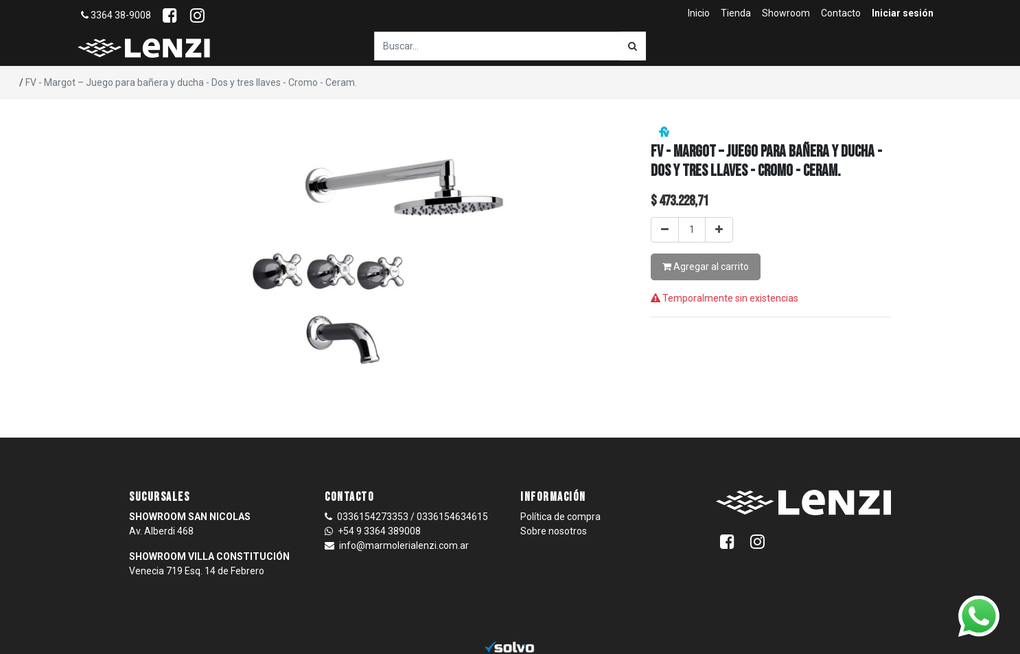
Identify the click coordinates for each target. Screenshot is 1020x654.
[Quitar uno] (665, 230)
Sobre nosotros (553, 531)
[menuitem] (698, 13)
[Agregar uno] (719, 230)
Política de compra (560, 516)
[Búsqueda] (632, 46)
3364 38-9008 (116, 15)
